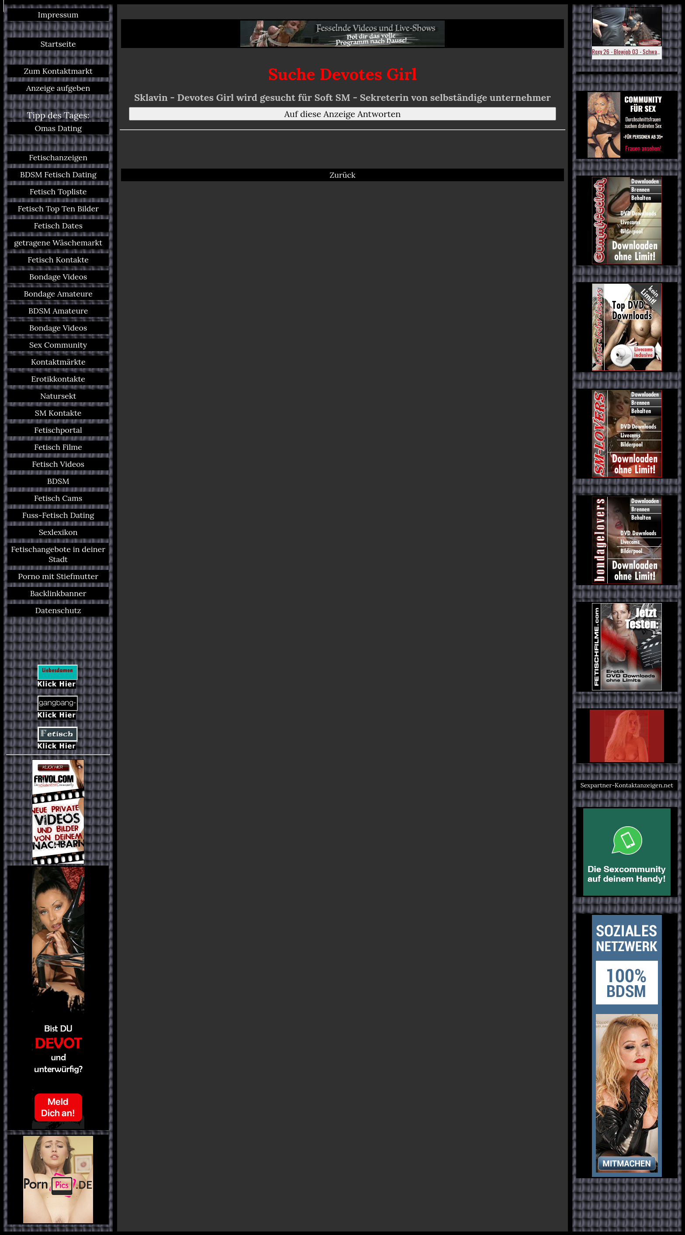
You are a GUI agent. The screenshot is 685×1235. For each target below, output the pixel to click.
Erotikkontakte (58, 379)
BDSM (58, 481)
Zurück (342, 175)
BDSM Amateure (58, 311)
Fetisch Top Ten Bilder (58, 209)
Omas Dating (58, 128)
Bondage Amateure (58, 294)
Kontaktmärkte (58, 362)
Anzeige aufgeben (58, 88)
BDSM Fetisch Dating (58, 174)
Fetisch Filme (58, 447)
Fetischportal (58, 430)
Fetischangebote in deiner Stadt (58, 554)
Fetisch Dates (58, 226)
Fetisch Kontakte (58, 260)
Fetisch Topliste (58, 191)
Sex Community (58, 345)
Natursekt (58, 396)
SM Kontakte (58, 413)
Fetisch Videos (58, 464)
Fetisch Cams (58, 498)
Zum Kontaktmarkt (58, 71)
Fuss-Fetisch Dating (58, 515)
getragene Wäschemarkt (58, 243)
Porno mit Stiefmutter (58, 576)
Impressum (58, 15)
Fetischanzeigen (58, 157)
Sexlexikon (58, 532)
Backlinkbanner (58, 593)
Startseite (58, 44)
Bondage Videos (58, 277)
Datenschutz (58, 610)
